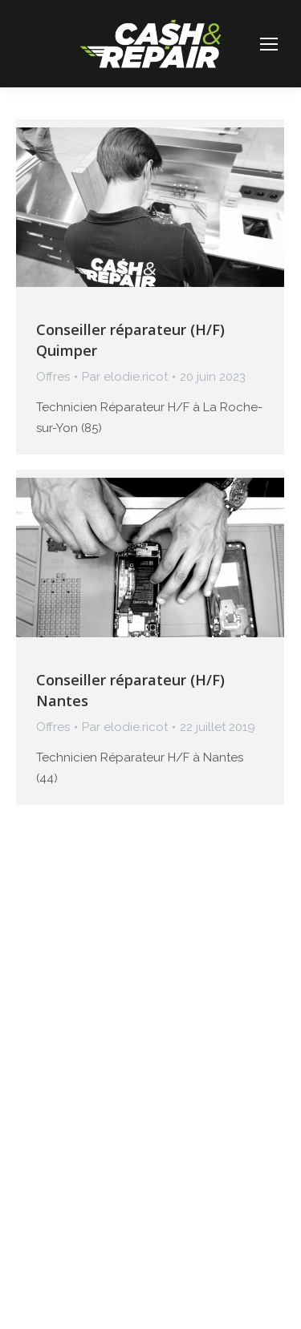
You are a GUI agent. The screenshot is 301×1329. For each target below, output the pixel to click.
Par (125, 377)
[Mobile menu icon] (269, 44)
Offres (53, 377)
